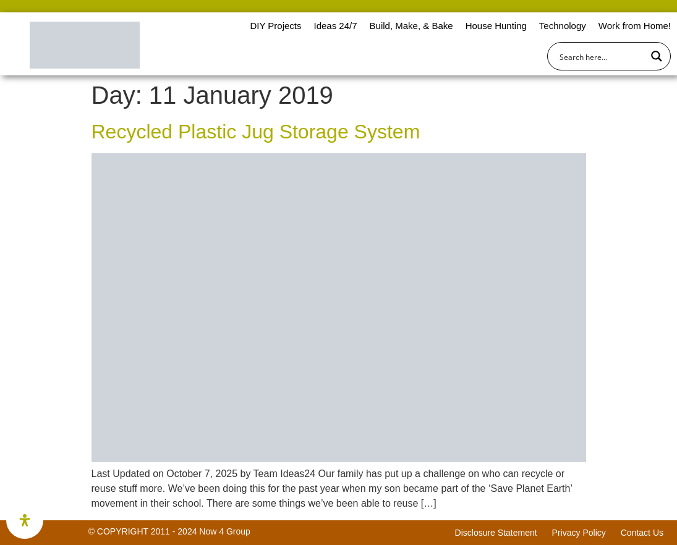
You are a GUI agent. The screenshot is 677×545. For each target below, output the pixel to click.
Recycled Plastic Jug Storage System (256, 131)
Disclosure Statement (496, 533)
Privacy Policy (579, 533)
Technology (562, 25)
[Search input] (601, 56)
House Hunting (496, 25)
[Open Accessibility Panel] (24, 520)
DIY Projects (275, 25)
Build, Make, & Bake (411, 25)
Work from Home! (634, 25)
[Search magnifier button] (656, 56)
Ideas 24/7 (335, 25)
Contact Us (642, 533)
